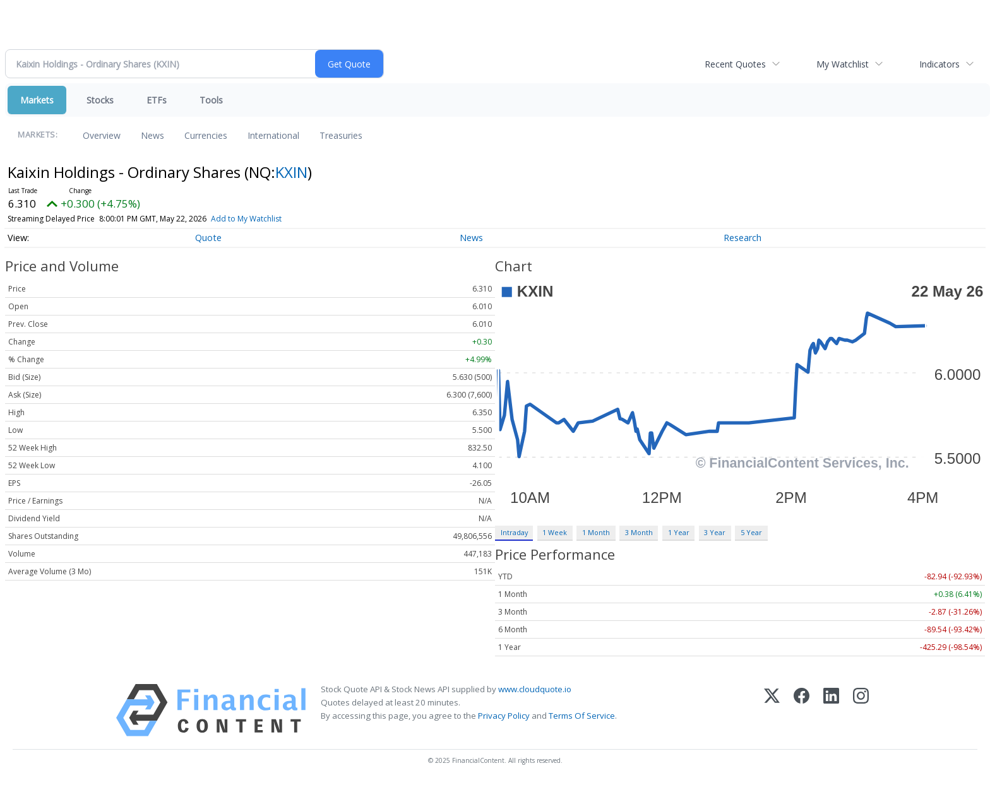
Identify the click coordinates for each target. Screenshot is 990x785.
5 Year (751, 532)
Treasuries (340, 135)
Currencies (205, 135)
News (152, 135)
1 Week (554, 532)
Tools (211, 100)
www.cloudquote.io (534, 689)
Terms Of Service (582, 715)
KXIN (291, 172)
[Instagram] (861, 710)
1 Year (678, 532)
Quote (208, 238)
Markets (37, 100)
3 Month (639, 532)
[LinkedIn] (831, 710)
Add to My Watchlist (246, 218)
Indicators (939, 64)
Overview (102, 135)
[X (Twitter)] (772, 710)
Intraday (514, 532)
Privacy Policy (504, 715)
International (273, 135)
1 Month (596, 532)
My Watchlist (842, 64)
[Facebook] (801, 710)
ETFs (156, 100)
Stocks (100, 100)
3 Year (714, 532)
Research (742, 238)
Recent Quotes (735, 64)
